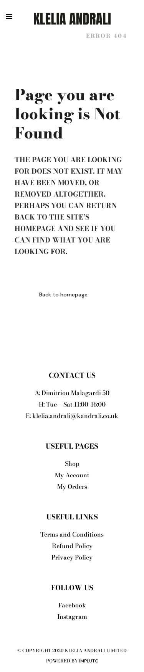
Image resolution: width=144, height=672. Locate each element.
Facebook (72, 605)
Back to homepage (63, 294)
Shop (72, 463)
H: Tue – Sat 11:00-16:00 (72, 404)
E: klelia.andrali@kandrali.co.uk (72, 415)
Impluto (88, 661)
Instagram (72, 616)
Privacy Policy (72, 557)
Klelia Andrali (46, 35)
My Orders (72, 486)
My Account (72, 475)
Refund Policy (72, 545)
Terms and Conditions (72, 534)
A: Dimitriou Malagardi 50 (72, 392)
